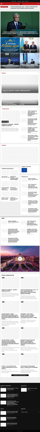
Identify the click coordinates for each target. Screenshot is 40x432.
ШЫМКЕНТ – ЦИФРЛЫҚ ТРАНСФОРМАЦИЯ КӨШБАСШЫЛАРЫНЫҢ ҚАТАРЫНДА (10, 66)
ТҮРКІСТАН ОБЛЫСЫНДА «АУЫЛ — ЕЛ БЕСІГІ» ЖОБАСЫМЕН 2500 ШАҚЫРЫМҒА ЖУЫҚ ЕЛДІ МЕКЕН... (10, 103)
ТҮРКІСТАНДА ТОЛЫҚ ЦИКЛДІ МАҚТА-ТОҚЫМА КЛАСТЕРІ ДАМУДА (30, 50)
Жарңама (23, 1)
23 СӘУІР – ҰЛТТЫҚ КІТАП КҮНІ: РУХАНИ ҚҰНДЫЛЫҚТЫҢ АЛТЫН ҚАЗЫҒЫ (10, 50)
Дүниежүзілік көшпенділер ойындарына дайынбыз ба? (12, 418)
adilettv (3, 277)
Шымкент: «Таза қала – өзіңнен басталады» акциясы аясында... (5, 198)
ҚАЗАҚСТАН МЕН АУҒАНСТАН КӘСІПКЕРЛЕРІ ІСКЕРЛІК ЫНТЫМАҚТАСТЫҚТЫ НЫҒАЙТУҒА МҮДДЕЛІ (14, 178)
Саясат (4, 73)
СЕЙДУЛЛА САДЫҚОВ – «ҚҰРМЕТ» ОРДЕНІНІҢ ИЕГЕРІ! (16, 90)
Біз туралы (19, 1)
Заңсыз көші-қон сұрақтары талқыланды (6, 177)
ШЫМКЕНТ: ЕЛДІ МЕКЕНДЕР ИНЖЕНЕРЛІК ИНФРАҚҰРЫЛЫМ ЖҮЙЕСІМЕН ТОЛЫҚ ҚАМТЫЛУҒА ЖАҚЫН (30, 65)
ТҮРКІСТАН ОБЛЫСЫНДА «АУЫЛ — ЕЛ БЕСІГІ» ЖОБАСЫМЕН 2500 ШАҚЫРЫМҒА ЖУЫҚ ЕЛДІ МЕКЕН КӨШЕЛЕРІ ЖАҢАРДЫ (24, 7)
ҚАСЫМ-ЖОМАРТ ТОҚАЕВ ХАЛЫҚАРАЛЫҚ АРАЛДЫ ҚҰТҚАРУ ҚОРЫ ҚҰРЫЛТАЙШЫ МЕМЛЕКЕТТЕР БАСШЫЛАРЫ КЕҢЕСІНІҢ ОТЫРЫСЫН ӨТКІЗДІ (29, 102)
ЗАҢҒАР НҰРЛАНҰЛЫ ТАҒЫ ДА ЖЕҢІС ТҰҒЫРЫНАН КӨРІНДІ (12, 423)
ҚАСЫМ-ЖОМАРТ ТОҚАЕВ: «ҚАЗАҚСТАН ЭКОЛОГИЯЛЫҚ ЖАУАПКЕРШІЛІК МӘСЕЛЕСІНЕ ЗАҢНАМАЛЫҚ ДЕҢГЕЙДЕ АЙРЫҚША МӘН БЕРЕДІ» (33, 138)
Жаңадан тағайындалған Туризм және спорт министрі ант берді (12, 412)
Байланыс (27, 1)
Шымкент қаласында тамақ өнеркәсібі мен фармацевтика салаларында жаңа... (5, 188)
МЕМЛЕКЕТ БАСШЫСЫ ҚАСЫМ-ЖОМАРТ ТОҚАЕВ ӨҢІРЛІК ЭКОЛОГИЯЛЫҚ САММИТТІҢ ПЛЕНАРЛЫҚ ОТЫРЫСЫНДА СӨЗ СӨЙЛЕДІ (20, 33)
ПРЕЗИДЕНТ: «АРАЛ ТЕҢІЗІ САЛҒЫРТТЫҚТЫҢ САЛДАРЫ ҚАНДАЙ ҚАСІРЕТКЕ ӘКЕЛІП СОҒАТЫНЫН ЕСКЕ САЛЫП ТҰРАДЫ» (33, 130)
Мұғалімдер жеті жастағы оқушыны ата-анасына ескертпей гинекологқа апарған (14, 188)
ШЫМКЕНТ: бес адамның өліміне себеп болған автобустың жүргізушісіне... (14, 199)
